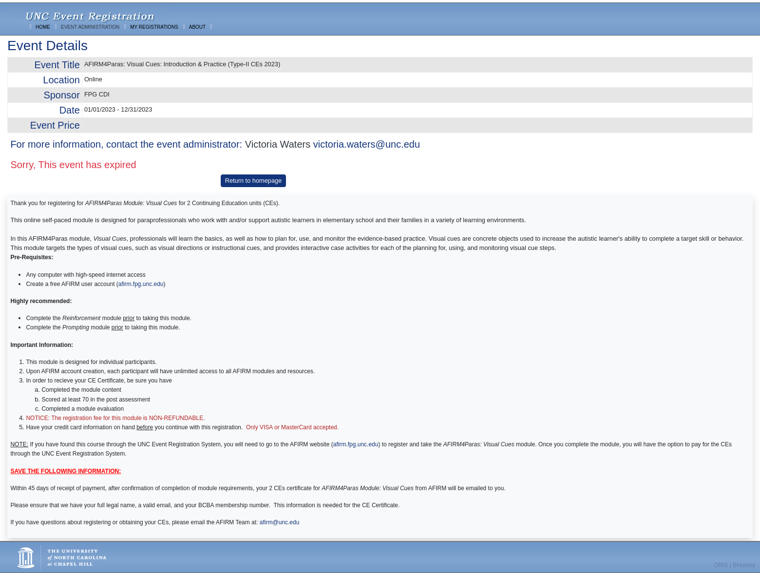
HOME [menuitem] (43, 27)
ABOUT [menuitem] (197, 27)
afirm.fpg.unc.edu (141, 284)
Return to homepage (253, 180)
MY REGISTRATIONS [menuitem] (154, 27)
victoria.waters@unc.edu (366, 144)
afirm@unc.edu (280, 522)
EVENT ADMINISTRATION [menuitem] (90, 27)
